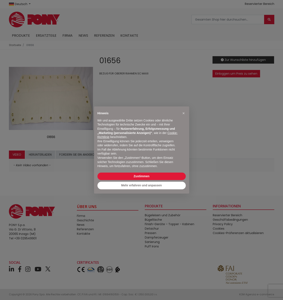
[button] (183, 113)
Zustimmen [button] (141, 176)
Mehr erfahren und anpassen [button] (141, 185)
